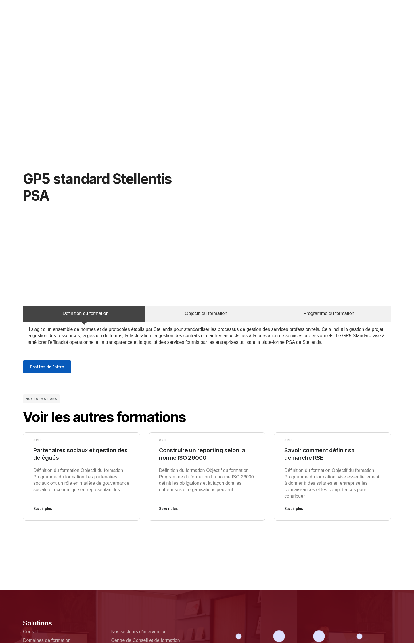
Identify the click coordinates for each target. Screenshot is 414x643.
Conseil (30, 631)
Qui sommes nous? (145, 8)
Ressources (198, 25)
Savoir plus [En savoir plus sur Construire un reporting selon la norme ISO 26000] (168, 508)
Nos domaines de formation (200, 8)
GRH (37, 440)
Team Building (250, 8)
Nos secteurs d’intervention (138, 631)
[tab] (84, 313)
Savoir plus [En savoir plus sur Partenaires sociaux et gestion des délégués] (42, 508)
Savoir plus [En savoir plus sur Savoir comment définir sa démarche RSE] (293, 508)
